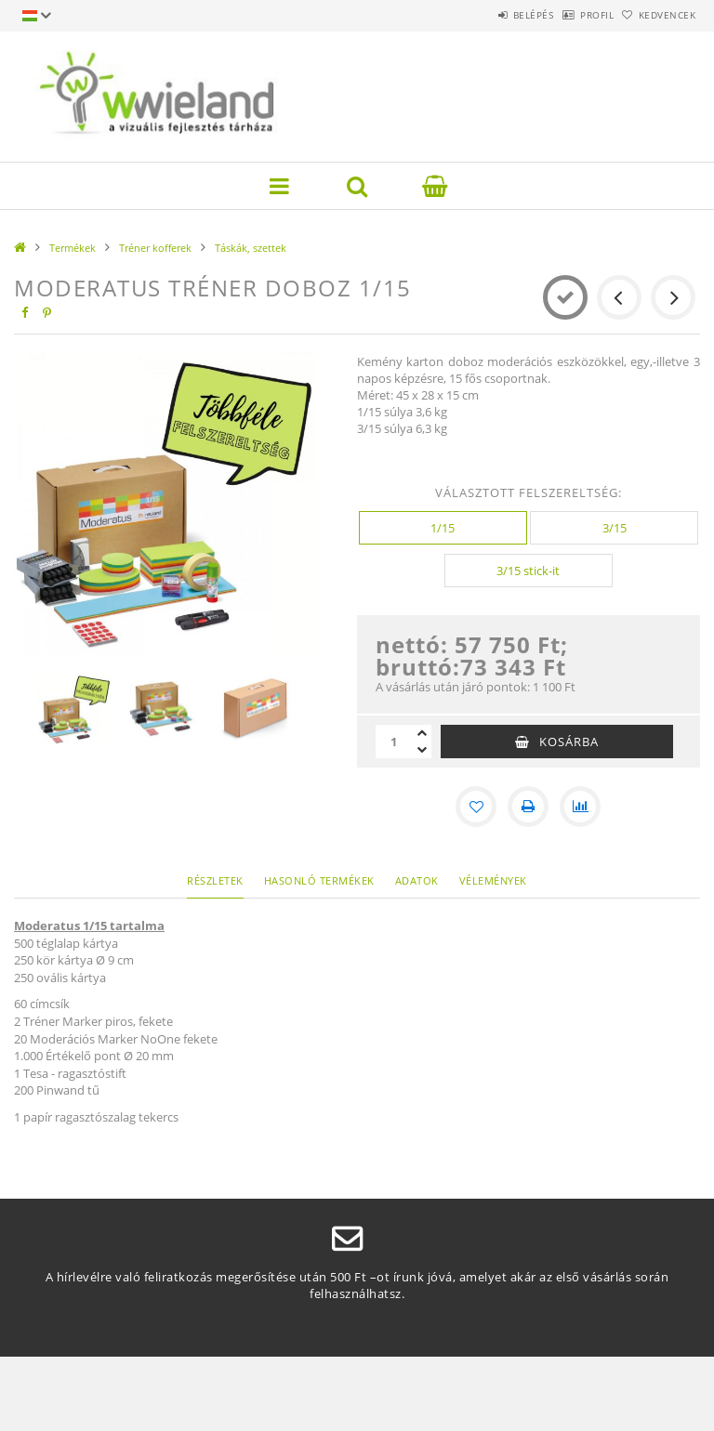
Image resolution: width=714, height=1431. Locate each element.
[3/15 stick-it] (528, 570)
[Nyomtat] (528, 806)
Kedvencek (658, 14)
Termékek (72, 248)
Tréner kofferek (155, 248)
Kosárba (569, 741)
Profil (568, 14)
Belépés (485, 14)
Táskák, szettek (250, 248)
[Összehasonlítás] (580, 806)
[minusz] (422, 750)
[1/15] (443, 528)
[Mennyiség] (394, 741)
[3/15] (614, 528)
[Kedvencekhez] (476, 806)
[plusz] (422, 733)
